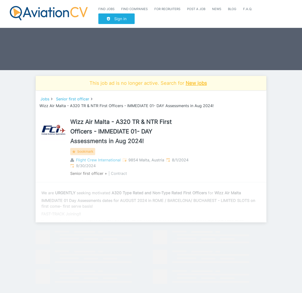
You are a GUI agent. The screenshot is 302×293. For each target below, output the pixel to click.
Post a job (196, 9)
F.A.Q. (247, 9)
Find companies (134, 9)
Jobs (44, 99)
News (216, 9)
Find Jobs (106, 9)
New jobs (196, 83)
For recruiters (167, 9)
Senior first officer (72, 99)
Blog (232, 9)
